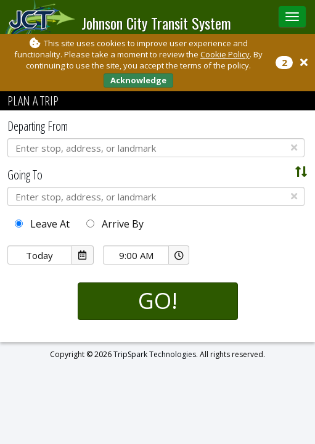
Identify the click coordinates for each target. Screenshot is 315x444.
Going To (25, 174)
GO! (158, 301)
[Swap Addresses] (301, 172)
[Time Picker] (136, 255)
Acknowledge (138, 80)
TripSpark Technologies (154, 354)
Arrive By (115, 224)
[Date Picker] (39, 255)
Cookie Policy (225, 54)
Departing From (37, 126)
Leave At (42, 224)
